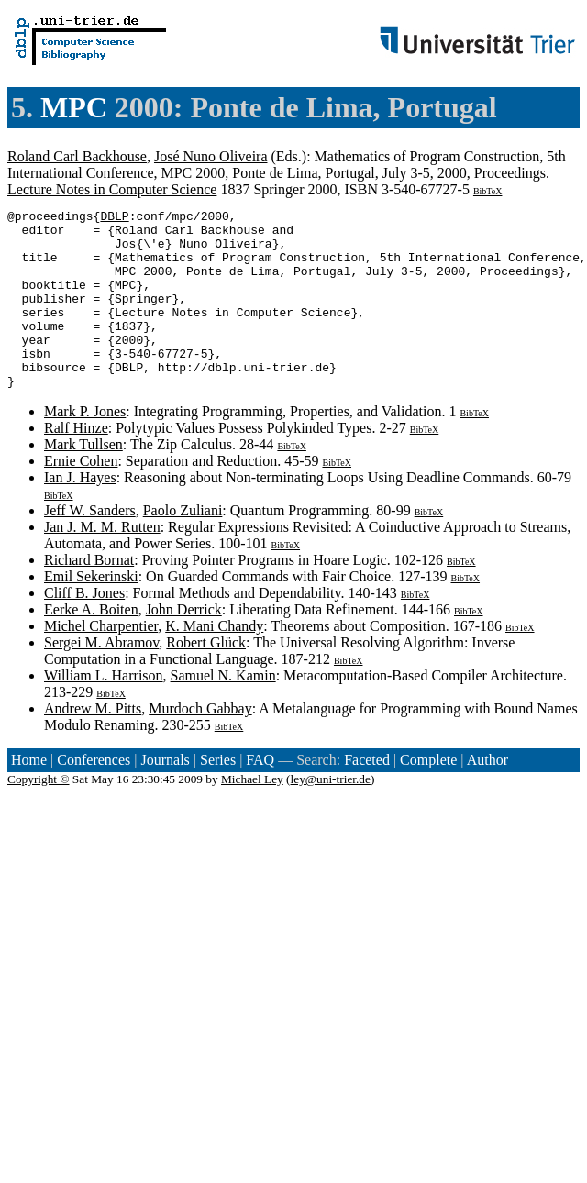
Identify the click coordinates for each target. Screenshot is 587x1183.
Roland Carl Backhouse (77, 156)
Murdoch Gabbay (200, 744)
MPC (73, 107)
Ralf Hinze (76, 463)
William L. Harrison (103, 711)
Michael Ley (252, 815)
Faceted (367, 795)
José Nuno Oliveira (211, 156)
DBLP (114, 218)
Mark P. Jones (85, 447)
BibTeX (488, 191)
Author (487, 795)
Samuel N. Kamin (223, 711)
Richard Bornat (89, 595)
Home (29, 795)
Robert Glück (206, 678)
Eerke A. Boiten (91, 645)
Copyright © (38, 815)
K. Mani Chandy (214, 661)
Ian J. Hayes (80, 513)
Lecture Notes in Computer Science (111, 189)
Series (218, 795)
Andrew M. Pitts (92, 744)
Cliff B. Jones (84, 628)
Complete (428, 795)
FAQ (260, 795)
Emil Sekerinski (91, 612)
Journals (164, 795)
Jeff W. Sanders (90, 546)
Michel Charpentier (101, 661)
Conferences (93, 795)
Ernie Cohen (80, 496)
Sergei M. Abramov (101, 678)
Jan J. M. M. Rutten (102, 562)
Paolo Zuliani (183, 546)
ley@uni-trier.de (331, 815)
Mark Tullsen (83, 480)
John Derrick (184, 645)
